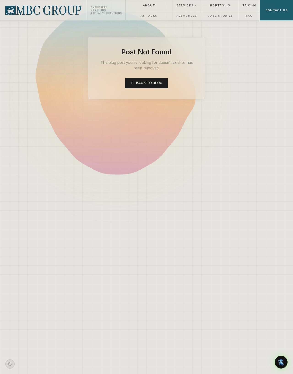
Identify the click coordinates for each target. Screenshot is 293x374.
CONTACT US (276, 10)
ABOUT (149, 5)
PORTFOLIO (220, 5)
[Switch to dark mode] (10, 364)
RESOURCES (186, 15)
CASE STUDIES (220, 15)
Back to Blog (146, 83)
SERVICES (186, 5)
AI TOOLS (149, 15)
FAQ (249, 15)
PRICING (249, 5)
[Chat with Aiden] (281, 362)
